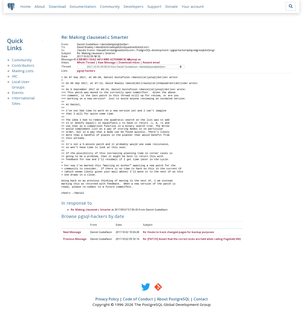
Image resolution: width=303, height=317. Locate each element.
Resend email (151, 62)
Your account (193, 6)
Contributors (23, 65)
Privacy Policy (107, 299)
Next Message (72, 232)
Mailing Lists (23, 70)
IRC (15, 76)
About (40, 6)
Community (110, 6)
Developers (133, 6)
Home (25, 6)
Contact (201, 299)
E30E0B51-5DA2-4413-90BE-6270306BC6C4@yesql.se (109, 59)
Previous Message (74, 239)
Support (154, 6)
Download (57, 6)
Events (18, 92)
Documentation (83, 6)
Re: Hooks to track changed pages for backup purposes (178, 232)
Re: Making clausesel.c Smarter (91, 210)
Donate (171, 6)
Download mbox (129, 62)
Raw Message (107, 62)
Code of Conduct (138, 299)
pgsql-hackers (86, 70)
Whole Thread (86, 62)
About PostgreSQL (173, 299)
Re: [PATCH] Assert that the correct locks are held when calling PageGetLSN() (192, 239)
